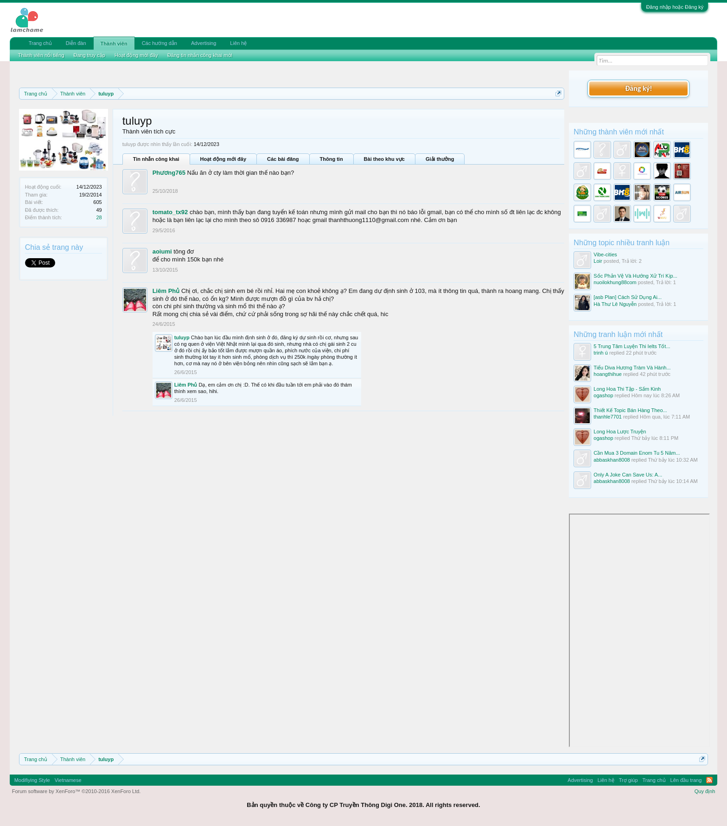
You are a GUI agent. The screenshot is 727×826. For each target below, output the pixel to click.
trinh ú (600, 353)
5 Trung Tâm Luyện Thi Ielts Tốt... (631, 346)
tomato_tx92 (170, 212)
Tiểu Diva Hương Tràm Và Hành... (631, 367)
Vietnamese (68, 780)
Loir (597, 261)
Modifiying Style (32, 780)
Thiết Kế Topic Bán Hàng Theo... (630, 410)
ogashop (603, 395)
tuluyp (182, 337)
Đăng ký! (638, 88)
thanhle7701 (607, 416)
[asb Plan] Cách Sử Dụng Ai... (627, 297)
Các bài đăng (283, 159)
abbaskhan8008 (611, 460)
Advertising (203, 43)
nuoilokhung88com (614, 282)
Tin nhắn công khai (156, 159)
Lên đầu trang (686, 780)
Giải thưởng (440, 159)
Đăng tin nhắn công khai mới (199, 55)
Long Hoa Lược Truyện (619, 431)
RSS (709, 780)
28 (99, 217)
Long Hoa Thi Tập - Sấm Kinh (627, 389)
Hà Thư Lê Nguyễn (615, 304)
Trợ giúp (628, 780)
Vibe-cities (605, 254)
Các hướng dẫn (159, 43)
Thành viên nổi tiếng (41, 55)
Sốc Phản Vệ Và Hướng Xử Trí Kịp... (635, 276)
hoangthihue (607, 374)
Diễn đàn (76, 43)
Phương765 (169, 172)
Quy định (705, 791)
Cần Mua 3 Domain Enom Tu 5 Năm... (636, 453)
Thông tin (331, 159)
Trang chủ (40, 43)
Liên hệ (238, 43)
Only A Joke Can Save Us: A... (627, 474)
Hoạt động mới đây (223, 159)
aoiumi (162, 251)
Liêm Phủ (166, 290)
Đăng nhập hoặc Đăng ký (674, 7)
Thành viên (114, 43)
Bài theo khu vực (384, 159)
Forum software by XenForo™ (76, 791)
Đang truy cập (89, 55)
